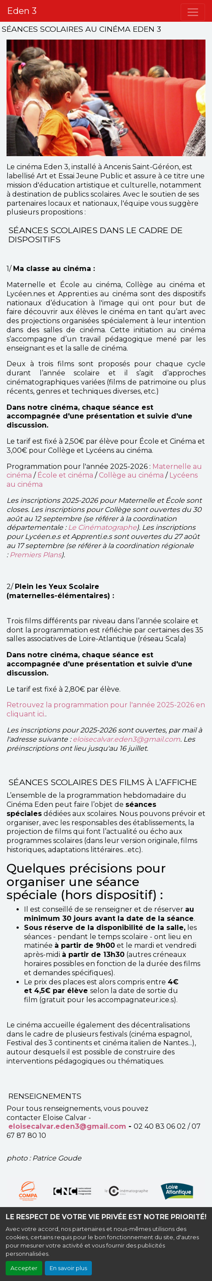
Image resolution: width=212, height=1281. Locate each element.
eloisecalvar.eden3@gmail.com (126, 739)
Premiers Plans (35, 555)
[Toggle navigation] (193, 12)
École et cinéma (64, 475)
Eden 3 (22, 11)
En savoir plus (68, 1268)
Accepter (23, 1268)
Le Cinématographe (102, 527)
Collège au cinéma (131, 475)
